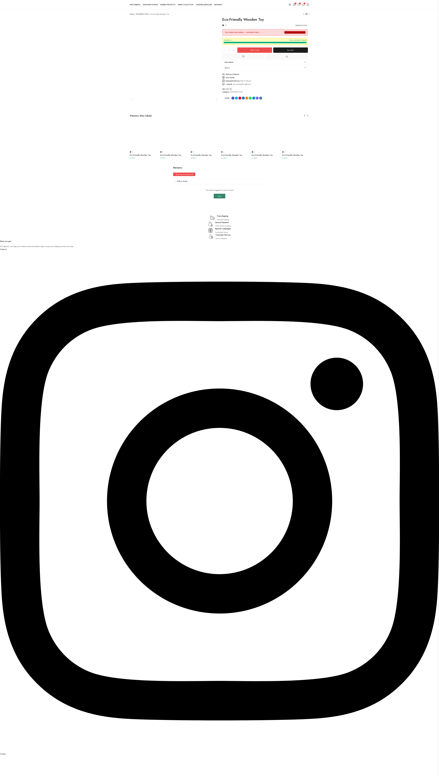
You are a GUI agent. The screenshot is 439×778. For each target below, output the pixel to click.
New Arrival (135, 4)
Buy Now (290, 50)
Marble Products (167, 4)
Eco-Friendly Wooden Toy (140, 155)
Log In (219, 196)
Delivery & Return (232, 74)
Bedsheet (218, 4)
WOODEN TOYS (142, 14)
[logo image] (244, 4)
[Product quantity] (229, 50)
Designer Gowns (150, 4)
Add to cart (254, 50)
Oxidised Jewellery (204, 4)
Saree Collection (185, 4)
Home (132, 14)
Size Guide (230, 77)
